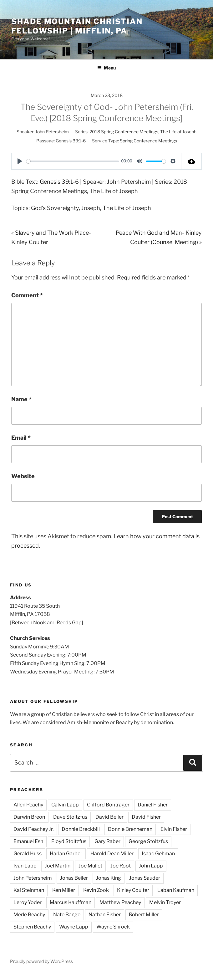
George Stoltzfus (148, 841)
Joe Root (120, 866)
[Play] (20, 161)
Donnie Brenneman (130, 829)
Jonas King (108, 878)
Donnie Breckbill (81, 829)
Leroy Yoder (27, 902)
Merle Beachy (29, 915)
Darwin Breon (29, 817)
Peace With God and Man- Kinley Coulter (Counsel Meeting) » (159, 237)
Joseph (90, 208)
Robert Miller (144, 915)
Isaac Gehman (158, 854)
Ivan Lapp (25, 866)
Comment (27, 295)
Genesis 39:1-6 (71, 140)
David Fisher (146, 817)
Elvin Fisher (173, 829)
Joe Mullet (90, 866)
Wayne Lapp (73, 927)
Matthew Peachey (120, 902)
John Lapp (151, 866)
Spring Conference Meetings (148, 140)
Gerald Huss (27, 854)
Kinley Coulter (133, 890)
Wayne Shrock (113, 927)
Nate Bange (66, 915)
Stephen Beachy (32, 927)
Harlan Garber (66, 854)
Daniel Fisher (153, 805)
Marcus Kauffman (70, 902)
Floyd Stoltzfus (68, 841)
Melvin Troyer (165, 902)
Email (21, 437)
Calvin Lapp (65, 805)
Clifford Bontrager (108, 805)
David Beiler (109, 817)
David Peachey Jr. (33, 829)
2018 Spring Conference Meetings (123, 131)
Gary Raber (107, 841)
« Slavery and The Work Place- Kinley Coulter (51, 237)
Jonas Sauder (144, 878)
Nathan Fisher (105, 915)
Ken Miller (63, 890)
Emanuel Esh (28, 841)
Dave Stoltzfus (70, 817)
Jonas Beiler (74, 878)
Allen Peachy (28, 805)
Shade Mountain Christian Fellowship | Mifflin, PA (77, 26)
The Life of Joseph (178, 131)
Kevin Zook (96, 890)
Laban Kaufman (175, 890)
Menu (106, 67)
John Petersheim (52, 131)
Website (23, 476)
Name (21, 399)
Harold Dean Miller (112, 854)
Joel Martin (57, 866)
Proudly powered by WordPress (41, 961)
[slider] (72, 161)
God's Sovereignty (55, 208)
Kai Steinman (28, 890)
